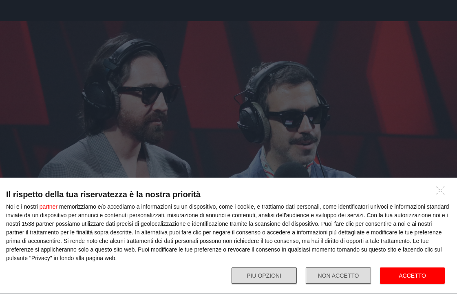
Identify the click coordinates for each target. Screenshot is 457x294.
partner (48, 206)
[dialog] (228, 236)
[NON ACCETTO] (442, 192)
